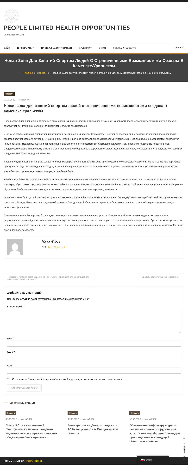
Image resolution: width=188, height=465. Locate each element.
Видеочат (85, 48)
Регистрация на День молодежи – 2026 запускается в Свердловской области (94, 434)
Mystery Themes (33, 461)
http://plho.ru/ (56, 247)
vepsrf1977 (25, 99)
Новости (9, 93)
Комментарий (15, 307)
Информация (25, 48)
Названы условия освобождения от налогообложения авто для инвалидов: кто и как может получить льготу (48, 278)
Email (11, 352)
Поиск (179, 47)
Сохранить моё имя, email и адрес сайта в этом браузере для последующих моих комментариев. (67, 379)
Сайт (7, 48)
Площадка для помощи (56, 48)
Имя (10, 339)
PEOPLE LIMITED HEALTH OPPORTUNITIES (67, 28)
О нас (102, 48)
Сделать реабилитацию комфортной (159, 277)
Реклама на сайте (124, 48)
